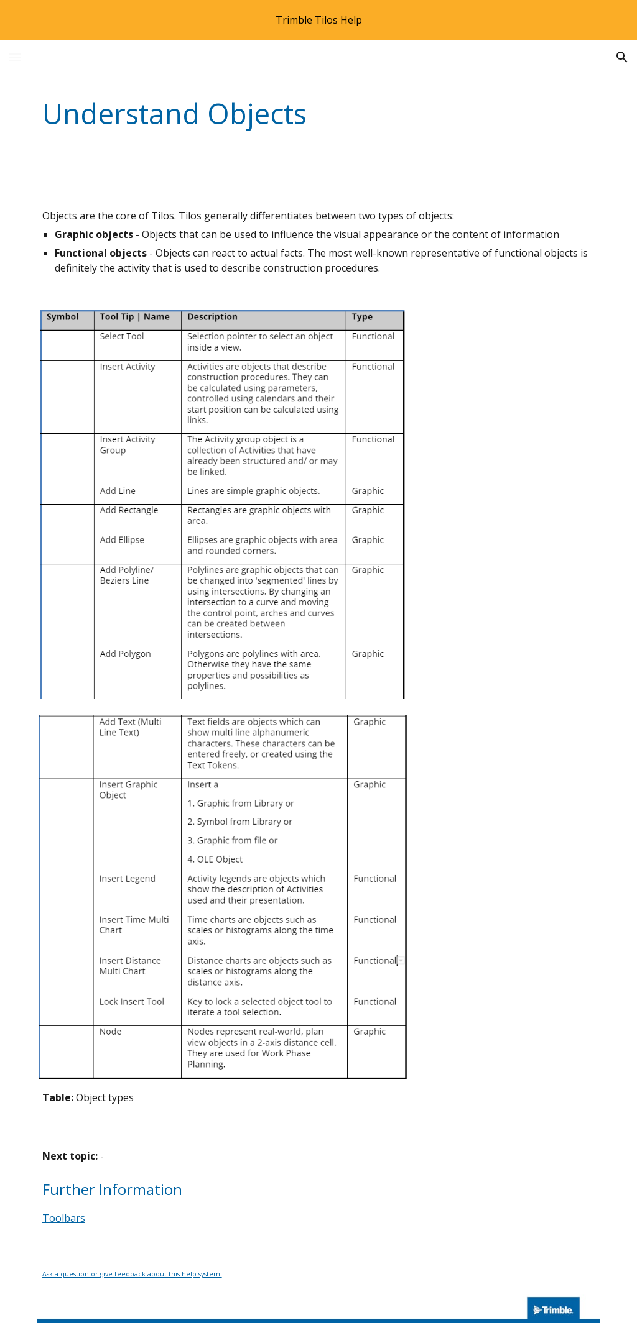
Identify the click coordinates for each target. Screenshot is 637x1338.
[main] (270, 114)
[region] (318, 20)
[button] (15, 57)
